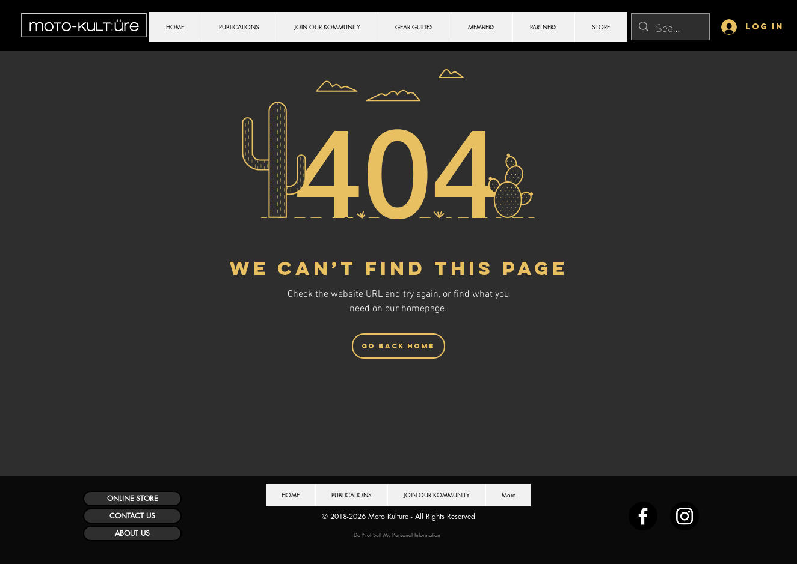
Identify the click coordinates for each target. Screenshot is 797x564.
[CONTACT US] (132, 516)
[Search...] (670, 27)
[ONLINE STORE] (132, 498)
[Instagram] (684, 516)
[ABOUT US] (132, 533)
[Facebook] (643, 516)
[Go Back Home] (398, 346)
